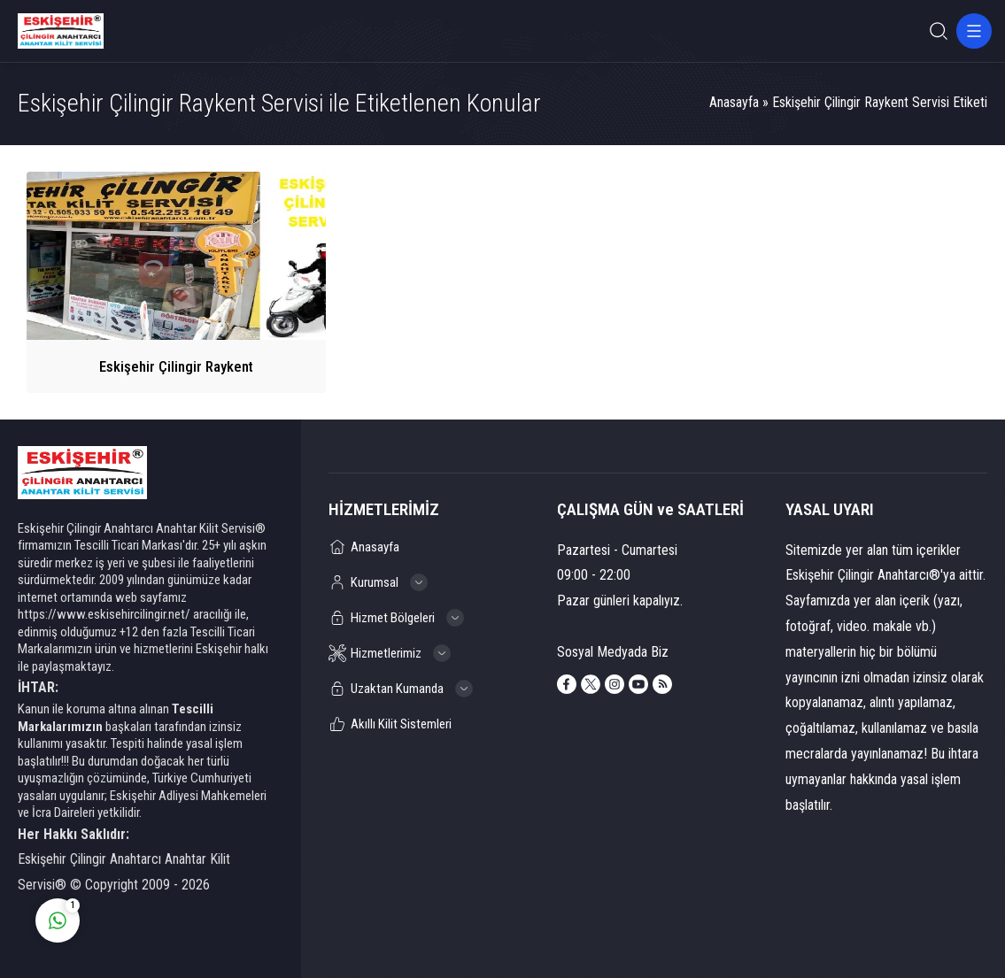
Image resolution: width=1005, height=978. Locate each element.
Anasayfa (734, 102)
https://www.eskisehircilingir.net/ (104, 614)
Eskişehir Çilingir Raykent (176, 366)
